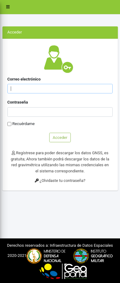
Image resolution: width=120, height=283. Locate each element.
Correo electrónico (24, 79)
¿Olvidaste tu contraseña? (60, 180)
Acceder (60, 137)
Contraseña (17, 102)
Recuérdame (23, 123)
